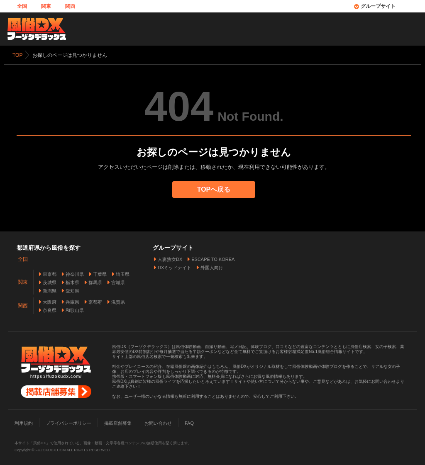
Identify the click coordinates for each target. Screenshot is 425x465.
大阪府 (49, 301)
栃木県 (72, 282)
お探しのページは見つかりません (69, 55)
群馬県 (95, 282)
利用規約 (24, 422)
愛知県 (72, 290)
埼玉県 (122, 273)
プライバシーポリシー (68, 422)
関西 (70, 6)
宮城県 (118, 282)
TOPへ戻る (214, 189)
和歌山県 (75, 309)
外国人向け (211, 267)
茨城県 (49, 282)
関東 (46, 6)
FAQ (189, 422)
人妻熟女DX (170, 258)
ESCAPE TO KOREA (212, 258)
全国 (22, 6)
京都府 (95, 301)
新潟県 (49, 290)
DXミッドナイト (174, 267)
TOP (17, 55)
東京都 (49, 273)
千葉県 (100, 273)
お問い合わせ (158, 422)
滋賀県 (118, 301)
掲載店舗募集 (118, 422)
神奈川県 (75, 273)
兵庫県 (72, 301)
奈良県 (49, 309)
